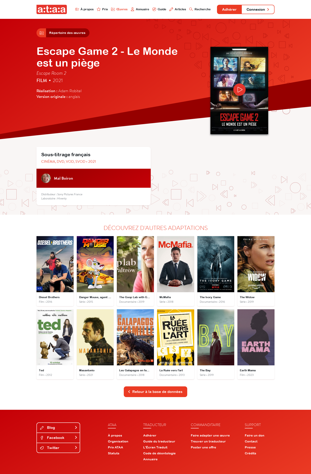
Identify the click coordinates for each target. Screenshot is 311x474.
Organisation (118, 441)
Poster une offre (203, 447)
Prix (102, 9)
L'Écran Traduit (155, 447)
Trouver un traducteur (208, 441)
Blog (58, 427)
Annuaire (140, 9)
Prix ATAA (115, 447)
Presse (250, 447)
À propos (84, 9)
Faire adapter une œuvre (210, 435)
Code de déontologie (159, 453)
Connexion (258, 9)
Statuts (113, 453)
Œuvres (119, 9)
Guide (159, 9)
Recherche (200, 9)
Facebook (58, 438)
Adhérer (229, 9)
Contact (251, 441)
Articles (177, 9)
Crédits (250, 453)
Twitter (58, 448)
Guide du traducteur (159, 441)
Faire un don (254, 435)
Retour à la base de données (155, 392)
